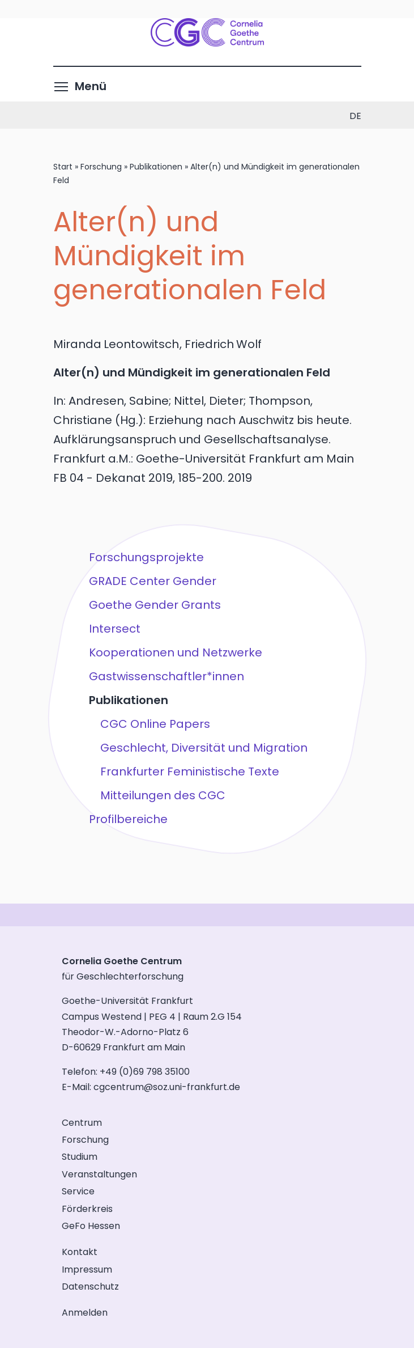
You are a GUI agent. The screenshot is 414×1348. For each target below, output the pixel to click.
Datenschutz (90, 1286)
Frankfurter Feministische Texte (189, 771)
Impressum (87, 1269)
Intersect (114, 629)
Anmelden (85, 1312)
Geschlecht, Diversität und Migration (203, 748)
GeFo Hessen (91, 1225)
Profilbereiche (127, 819)
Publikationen (156, 166)
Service (78, 1191)
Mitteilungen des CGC (162, 795)
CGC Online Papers (155, 724)
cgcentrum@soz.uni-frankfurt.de (166, 1086)
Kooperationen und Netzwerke (175, 652)
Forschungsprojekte (145, 557)
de (355, 115)
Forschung (101, 166)
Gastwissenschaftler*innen (166, 676)
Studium (79, 1156)
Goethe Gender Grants (154, 605)
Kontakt (79, 1251)
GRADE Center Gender (152, 581)
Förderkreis (87, 1208)
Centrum (82, 1122)
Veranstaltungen (99, 1174)
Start (62, 166)
